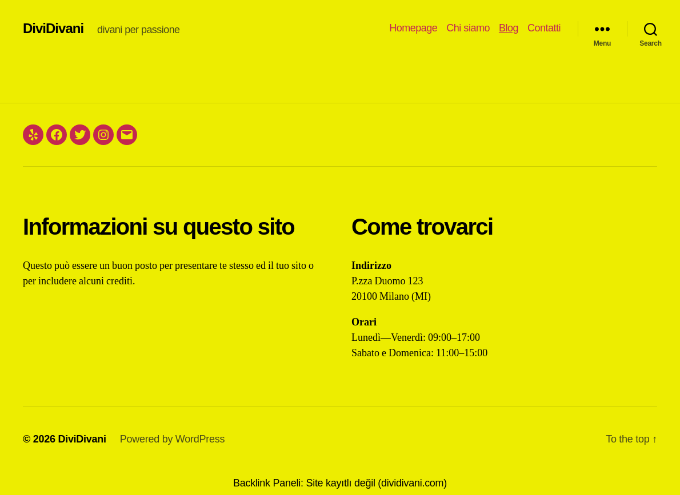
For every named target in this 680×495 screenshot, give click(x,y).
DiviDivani (53, 28)
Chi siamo (468, 28)
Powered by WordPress (172, 439)
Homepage (413, 28)
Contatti (544, 28)
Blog (508, 28)
